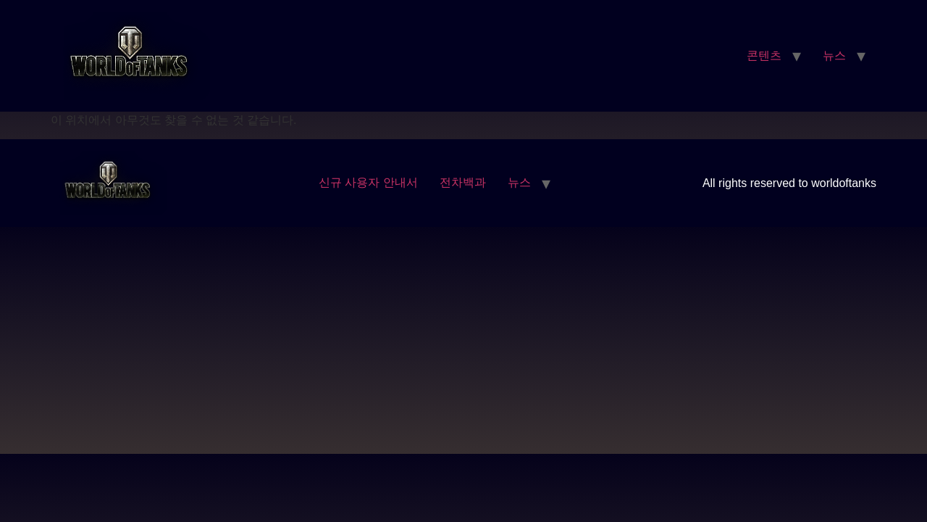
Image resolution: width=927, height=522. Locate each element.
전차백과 (463, 182)
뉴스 (834, 55)
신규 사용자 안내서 (368, 182)
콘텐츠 (764, 55)
